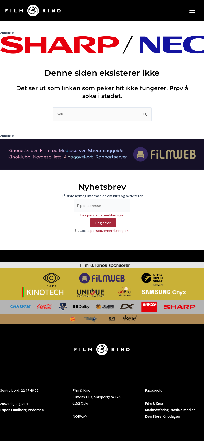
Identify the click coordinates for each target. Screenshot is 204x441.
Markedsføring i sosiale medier (170, 410)
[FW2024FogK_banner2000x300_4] (102, 157)
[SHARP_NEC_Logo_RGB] (102, 47)
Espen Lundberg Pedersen (22, 410)
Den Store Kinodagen (162, 416)
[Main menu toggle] (192, 12)
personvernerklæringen (109, 234)
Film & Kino (154, 403)
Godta (102, 234)
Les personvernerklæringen (102, 218)
